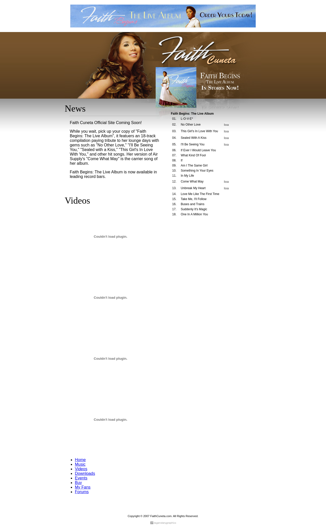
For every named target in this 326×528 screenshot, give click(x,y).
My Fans (82, 487)
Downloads (85, 473)
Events (81, 478)
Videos (81, 469)
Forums (82, 492)
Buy (78, 482)
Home (80, 460)
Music (80, 464)
